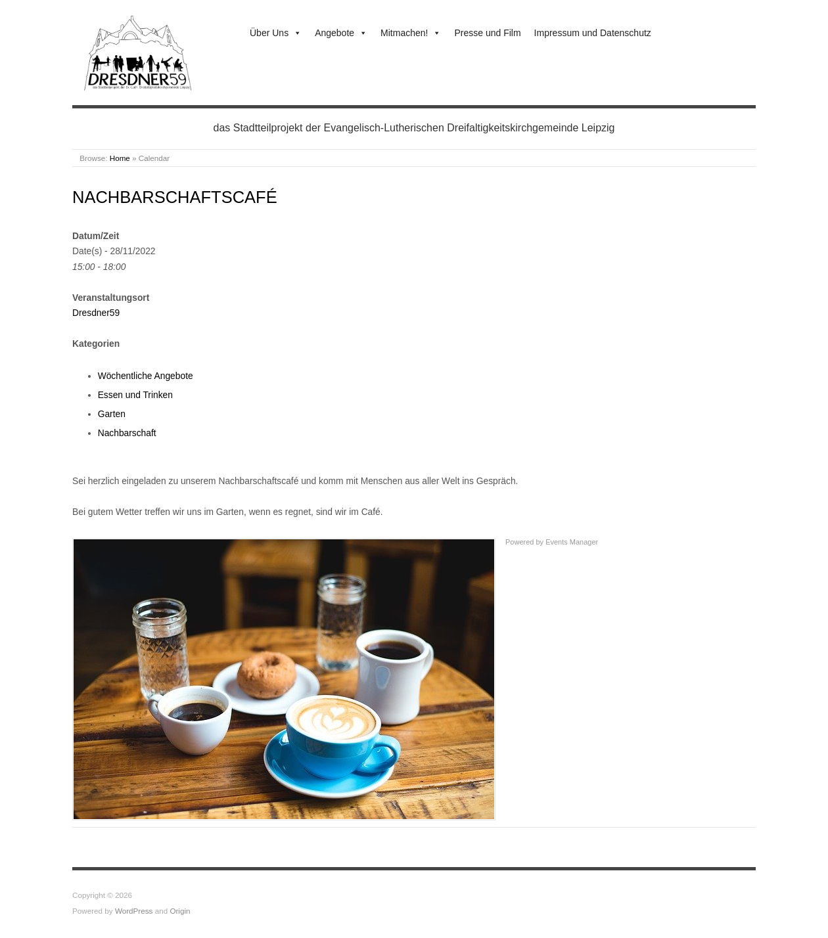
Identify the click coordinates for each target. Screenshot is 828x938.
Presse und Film (487, 33)
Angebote (341, 33)
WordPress (134, 910)
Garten (112, 414)
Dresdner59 (96, 312)
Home (120, 158)
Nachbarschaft (127, 433)
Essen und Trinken (135, 395)
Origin (180, 910)
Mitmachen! (410, 33)
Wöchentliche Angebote (145, 375)
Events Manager (571, 542)
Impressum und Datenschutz (592, 33)
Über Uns (276, 33)
